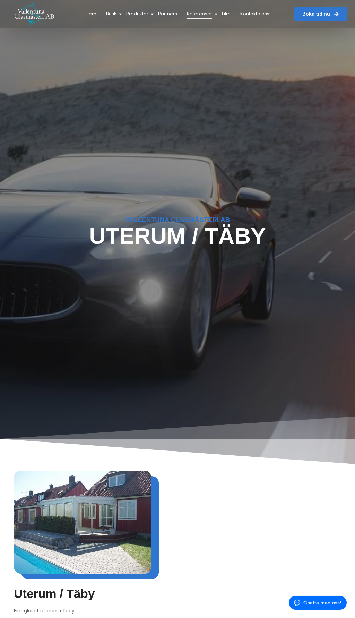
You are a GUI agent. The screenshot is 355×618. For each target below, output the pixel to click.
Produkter (138, 13)
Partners (167, 13)
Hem (91, 13)
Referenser (200, 13)
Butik (112, 13)
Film (226, 13)
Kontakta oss (254, 13)
